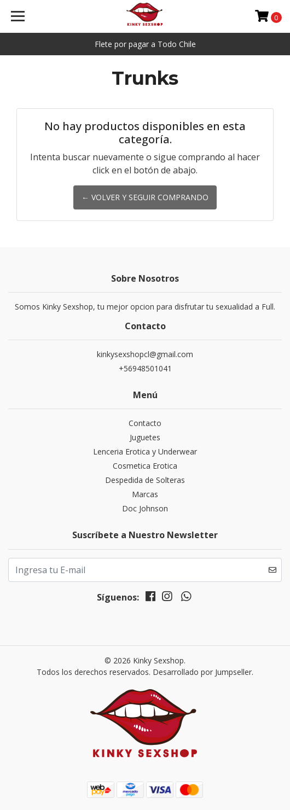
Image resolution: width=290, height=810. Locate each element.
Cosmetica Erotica (145, 466)
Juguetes (145, 437)
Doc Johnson (145, 508)
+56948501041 (145, 368)
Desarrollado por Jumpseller (202, 672)
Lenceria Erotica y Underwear (145, 451)
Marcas (145, 494)
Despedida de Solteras (145, 480)
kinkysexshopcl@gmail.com (145, 354)
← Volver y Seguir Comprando (145, 197)
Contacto (145, 423)
